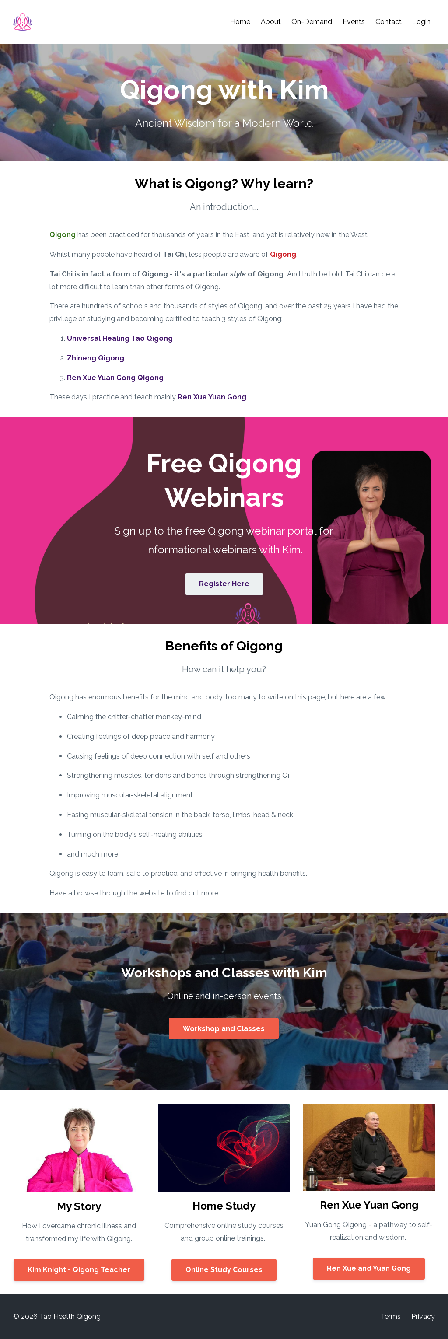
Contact (388, 21)
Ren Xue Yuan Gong (212, 397)
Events (354, 21)
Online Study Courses (224, 1270)
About (271, 21)
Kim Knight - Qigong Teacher (79, 1270)
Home (240, 21)
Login (421, 21)
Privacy (423, 1316)
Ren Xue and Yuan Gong (369, 1268)
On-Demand (311, 21)
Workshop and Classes (224, 1028)
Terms (391, 1316)
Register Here (224, 584)
